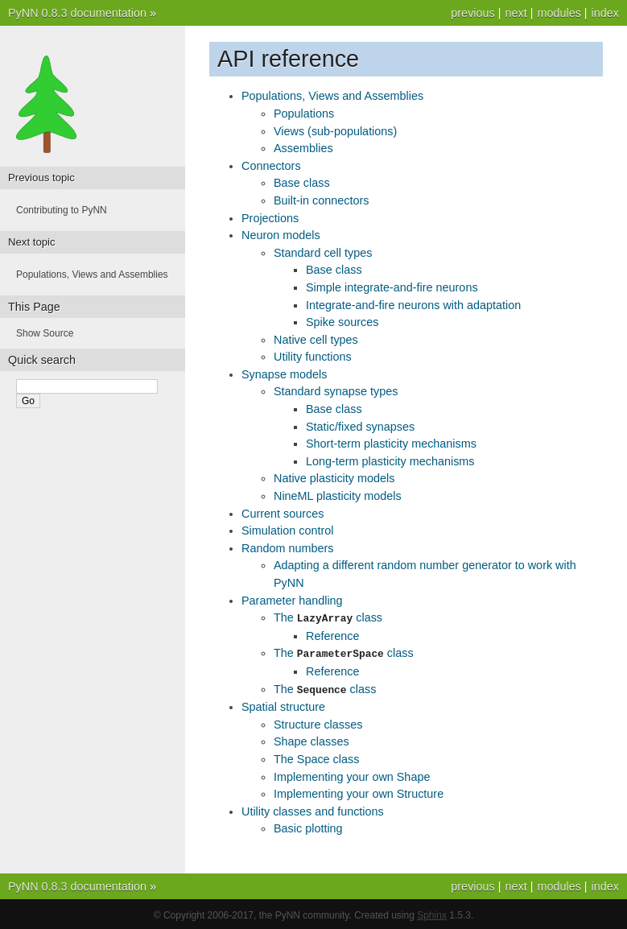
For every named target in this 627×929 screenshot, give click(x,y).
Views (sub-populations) (335, 131)
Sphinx (432, 913)
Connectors (271, 165)
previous (472, 12)
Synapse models (284, 374)
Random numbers (287, 548)
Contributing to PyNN (61, 210)
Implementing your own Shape (352, 774)
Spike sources (342, 322)
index (605, 12)
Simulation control (287, 530)
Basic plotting (308, 826)
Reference (332, 635)
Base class (302, 182)
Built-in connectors (321, 200)
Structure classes (318, 722)
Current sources (282, 513)
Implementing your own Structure (358, 791)
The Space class (316, 756)
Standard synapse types (336, 391)
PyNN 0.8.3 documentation (77, 12)
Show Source (44, 333)
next (515, 12)
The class (328, 617)
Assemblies (303, 148)
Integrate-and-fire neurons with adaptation (413, 305)
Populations (304, 113)
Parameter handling (292, 600)
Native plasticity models (334, 478)
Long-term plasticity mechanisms (390, 461)
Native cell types (316, 339)
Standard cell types (323, 252)
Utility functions (313, 356)
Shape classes (311, 739)
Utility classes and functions (312, 809)
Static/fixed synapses (360, 426)
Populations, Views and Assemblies (332, 95)
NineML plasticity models (338, 495)
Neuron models (280, 235)
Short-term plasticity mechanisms (391, 443)
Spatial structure (283, 704)
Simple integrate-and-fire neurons (392, 287)
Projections (270, 218)
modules (558, 12)
